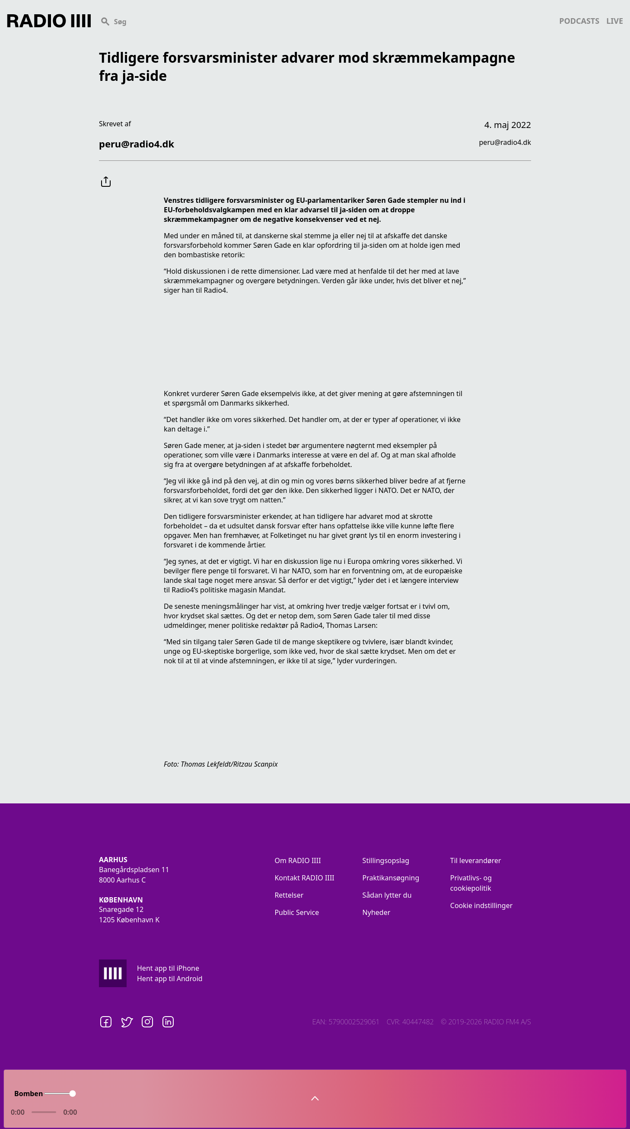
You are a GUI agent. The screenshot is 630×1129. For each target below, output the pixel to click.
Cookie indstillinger (481, 905)
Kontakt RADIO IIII (304, 878)
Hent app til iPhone (168, 968)
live (614, 21)
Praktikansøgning (391, 878)
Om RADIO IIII (297, 860)
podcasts (579, 21)
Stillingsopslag (386, 860)
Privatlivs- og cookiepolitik (471, 883)
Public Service (296, 912)
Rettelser (288, 895)
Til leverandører (475, 860)
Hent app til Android (170, 978)
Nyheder (377, 912)
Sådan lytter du (387, 895)
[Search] (325, 21)
